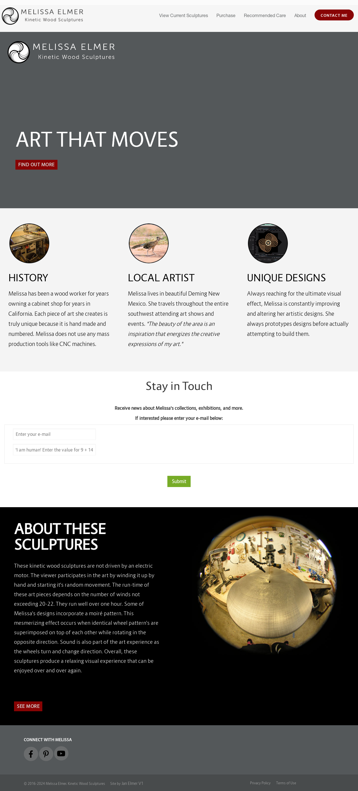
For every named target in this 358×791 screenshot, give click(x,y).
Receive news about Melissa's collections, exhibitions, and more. (179, 408)
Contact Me (334, 15)
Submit (179, 481)
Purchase (225, 16)
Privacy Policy (260, 783)
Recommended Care (265, 16)
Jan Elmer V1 (132, 783)
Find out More (36, 164)
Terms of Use (286, 783)
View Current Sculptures (183, 16)
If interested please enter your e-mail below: (179, 418)
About (300, 16)
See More (28, 706)
